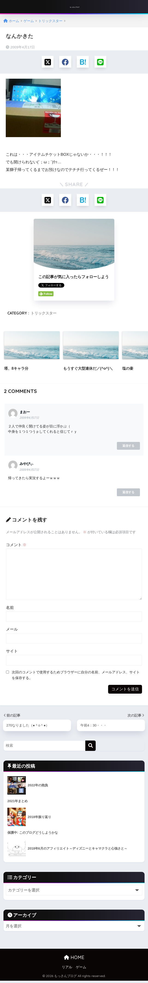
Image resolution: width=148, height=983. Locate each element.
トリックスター (43, 314)
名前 (10, 609)
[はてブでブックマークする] (83, 62)
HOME (74, 960)
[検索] (90, 747)
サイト (12, 653)
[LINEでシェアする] (101, 62)
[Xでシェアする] (46, 62)
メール (12, 631)
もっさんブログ (74, 7)
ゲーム (81, 969)
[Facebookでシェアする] (65, 62)
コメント (16, 546)
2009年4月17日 (29, 419)
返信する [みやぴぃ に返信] (128, 494)
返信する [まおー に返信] (128, 447)
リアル (67, 969)
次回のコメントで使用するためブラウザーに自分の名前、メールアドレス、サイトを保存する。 (76, 676)
